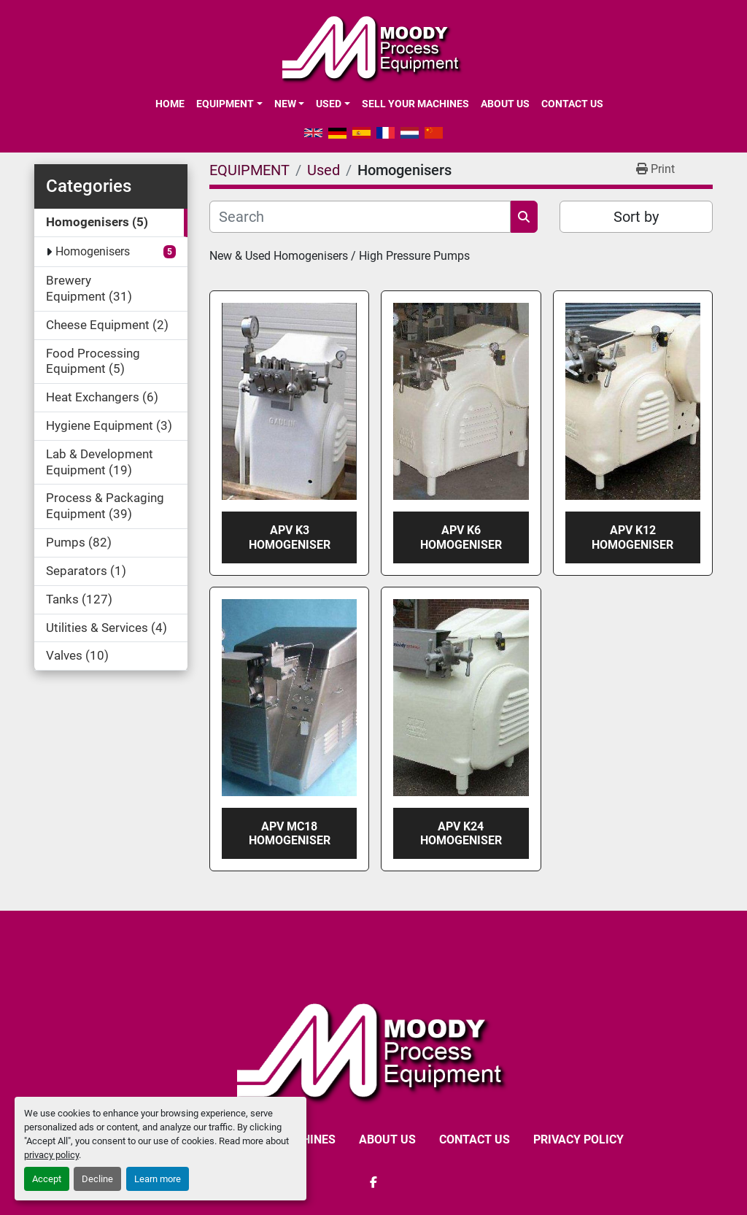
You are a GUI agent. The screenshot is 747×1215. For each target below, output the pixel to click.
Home (170, 103)
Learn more (157, 1178)
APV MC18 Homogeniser (289, 833)
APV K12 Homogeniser (632, 537)
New (285, 103)
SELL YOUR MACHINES (415, 103)
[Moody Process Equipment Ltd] (374, 1050)
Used (328, 103)
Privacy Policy (578, 1139)
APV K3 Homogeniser (289, 537)
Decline (97, 1178)
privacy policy (51, 1154)
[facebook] (373, 1182)
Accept (46, 1178)
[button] (229, 103)
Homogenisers (92, 251)
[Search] (360, 217)
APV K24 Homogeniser (461, 833)
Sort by (636, 216)
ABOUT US (505, 103)
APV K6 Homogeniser (461, 537)
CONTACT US (572, 103)
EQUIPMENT (225, 103)
